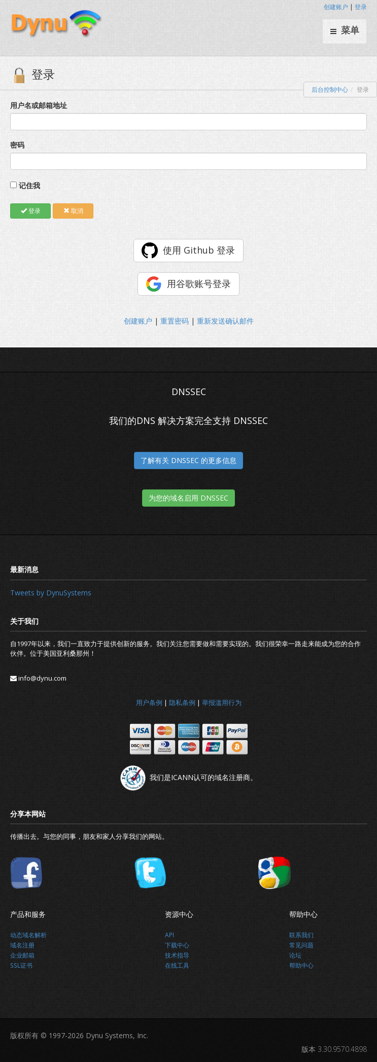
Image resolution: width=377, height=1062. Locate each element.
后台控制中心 (330, 89)
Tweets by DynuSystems (50, 592)
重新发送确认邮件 (225, 321)
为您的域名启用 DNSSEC (188, 498)
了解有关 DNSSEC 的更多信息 (188, 460)
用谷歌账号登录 (199, 283)
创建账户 (336, 7)
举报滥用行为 (222, 702)
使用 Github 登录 (199, 250)
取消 (73, 210)
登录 (361, 7)
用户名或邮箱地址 (38, 105)
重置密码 (174, 321)
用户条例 (149, 702)
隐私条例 (182, 702)
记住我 (29, 185)
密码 (17, 145)
